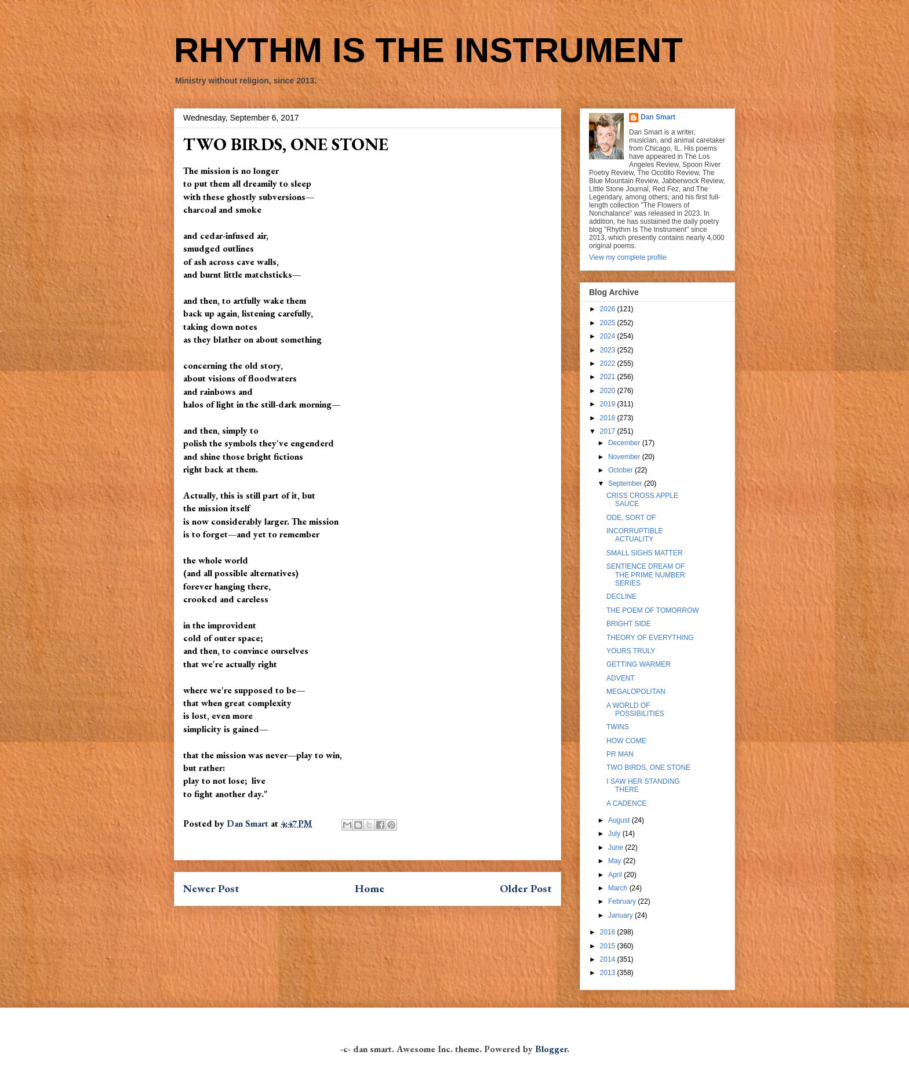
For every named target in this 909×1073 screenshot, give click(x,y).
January (621, 915)
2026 (608, 309)
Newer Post (211, 888)
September (626, 483)
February (623, 901)
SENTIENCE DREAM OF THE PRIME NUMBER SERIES (645, 574)
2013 (608, 973)
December (625, 443)
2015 (608, 946)
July (615, 834)
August (620, 820)
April (616, 875)
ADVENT (620, 678)
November (625, 457)
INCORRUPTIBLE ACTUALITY (634, 535)
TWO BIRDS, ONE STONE (648, 767)
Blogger (551, 1049)
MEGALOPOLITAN (636, 692)
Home (369, 888)
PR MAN (620, 754)
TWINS (617, 727)
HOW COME (626, 741)
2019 (608, 404)
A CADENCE (626, 803)
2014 (608, 959)
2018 (608, 418)
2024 (608, 336)
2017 (608, 431)
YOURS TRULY (630, 651)
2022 (608, 363)
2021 (608, 377)
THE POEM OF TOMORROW (652, 610)
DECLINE (621, 596)
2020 (608, 391)
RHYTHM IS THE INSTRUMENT (428, 50)
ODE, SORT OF (631, 518)
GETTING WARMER (638, 664)
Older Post (526, 888)
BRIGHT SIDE (628, 624)
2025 (608, 323)
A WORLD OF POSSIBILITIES (635, 709)
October (621, 470)
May (615, 861)
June (616, 847)
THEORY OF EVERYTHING (650, 638)
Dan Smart (658, 117)
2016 (608, 932)
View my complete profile (627, 257)
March (619, 888)
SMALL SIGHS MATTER (644, 553)
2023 (608, 350)
